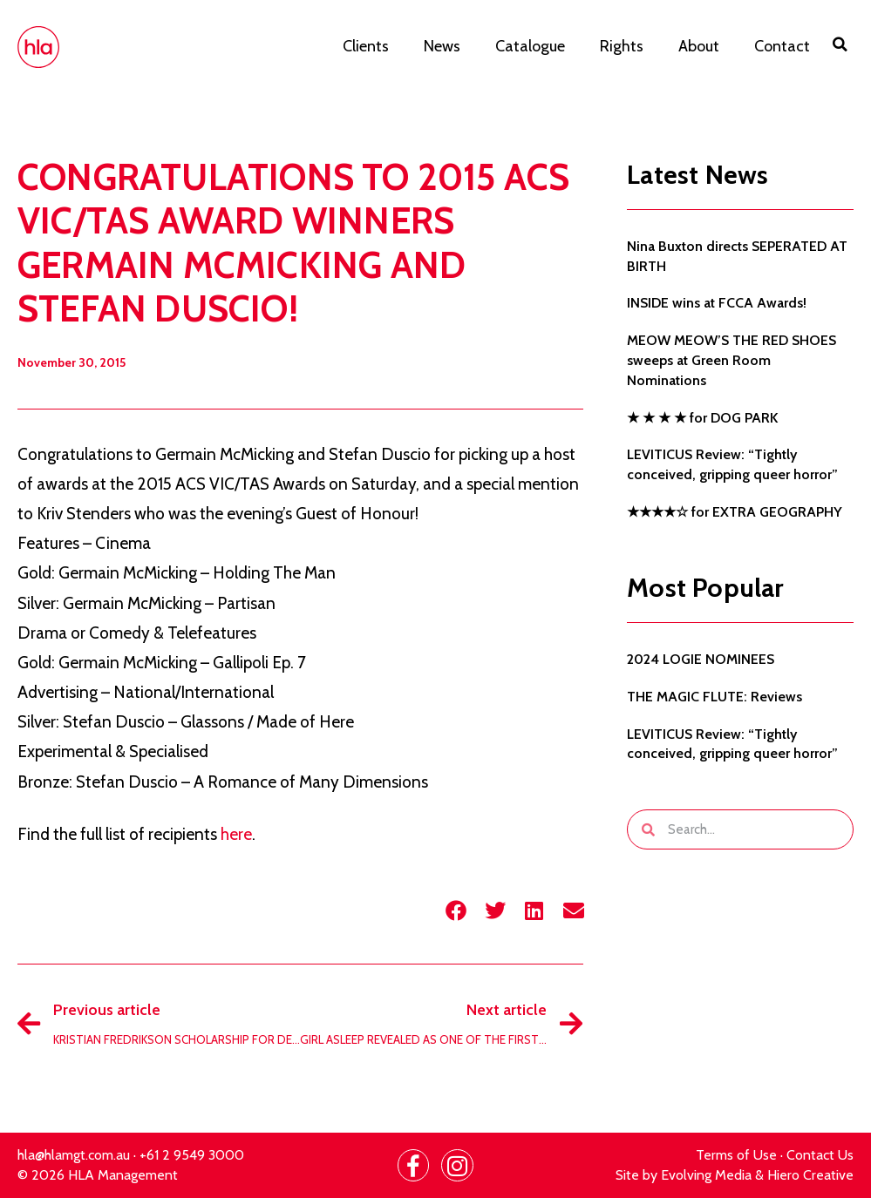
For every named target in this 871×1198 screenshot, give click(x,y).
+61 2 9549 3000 (191, 1155)
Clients (366, 46)
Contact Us (820, 1155)
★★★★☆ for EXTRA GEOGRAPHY (734, 512)
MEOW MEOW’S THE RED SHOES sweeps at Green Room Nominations (731, 360)
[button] (840, 44)
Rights (621, 46)
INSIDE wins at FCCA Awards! (716, 302)
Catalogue (530, 46)
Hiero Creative (810, 1175)
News (442, 46)
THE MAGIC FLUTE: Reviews (714, 696)
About (698, 46)
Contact (782, 46)
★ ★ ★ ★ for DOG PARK (702, 417)
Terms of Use (736, 1155)
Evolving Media (706, 1175)
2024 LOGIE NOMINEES (700, 659)
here (236, 834)
